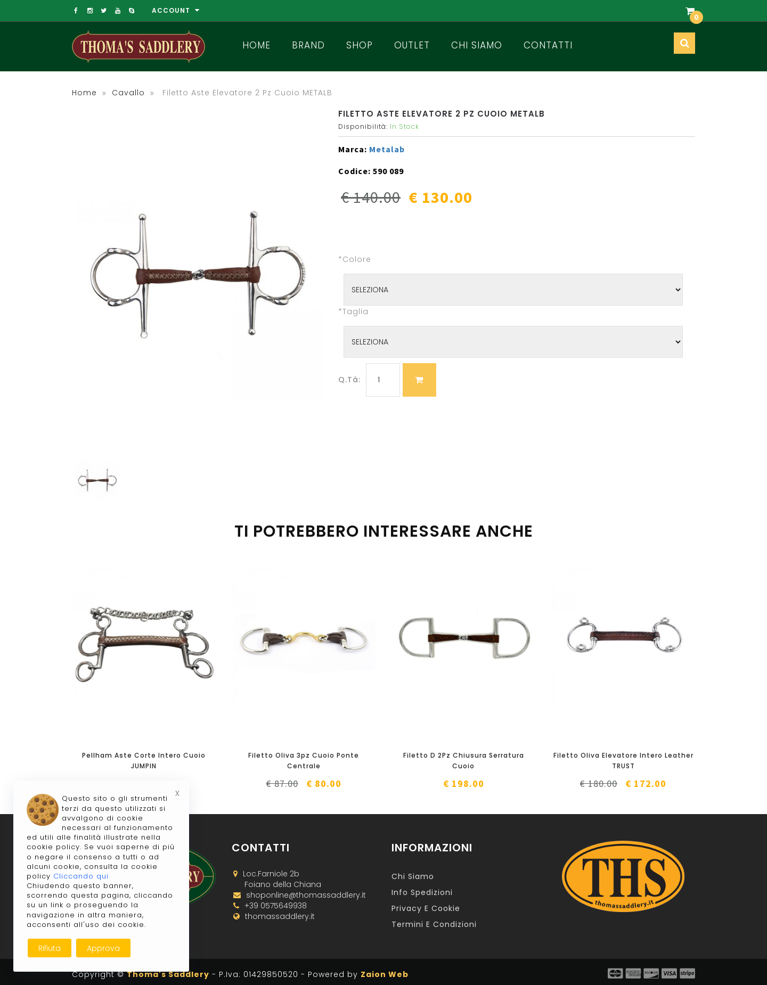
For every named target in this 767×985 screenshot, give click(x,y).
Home (256, 45)
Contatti (548, 45)
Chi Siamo (476, 45)
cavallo (128, 92)
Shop (359, 45)
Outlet (412, 45)
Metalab (387, 149)
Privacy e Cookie (425, 908)
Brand (308, 45)
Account (176, 10)
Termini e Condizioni (434, 924)
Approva (103, 948)
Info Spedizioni (422, 892)
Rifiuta (49, 948)
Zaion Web (385, 974)
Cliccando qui (81, 876)
